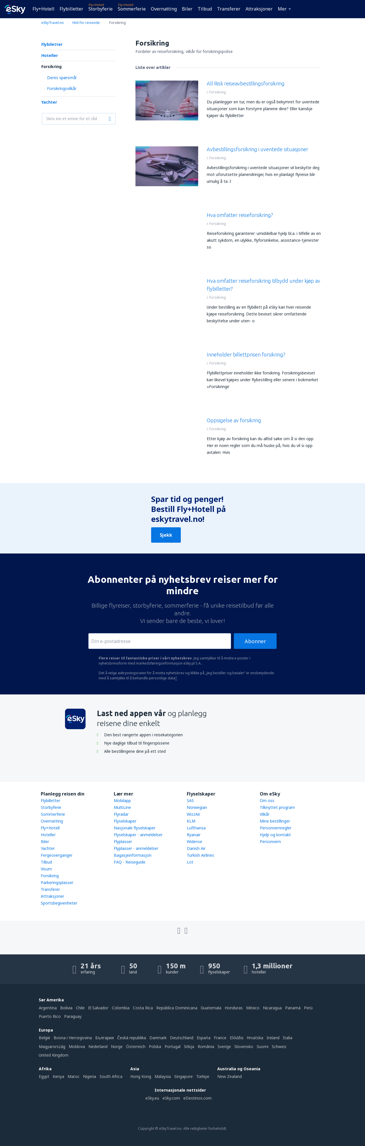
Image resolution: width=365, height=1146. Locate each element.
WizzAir (193, 814)
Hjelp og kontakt (275, 834)
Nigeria (89, 1076)
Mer (282, 9)
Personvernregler (275, 828)
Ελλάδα (236, 1037)
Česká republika (131, 1037)
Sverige (224, 1046)
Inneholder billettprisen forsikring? (246, 354)
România (206, 1046)
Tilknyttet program (277, 807)
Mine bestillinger (275, 821)
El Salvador (98, 1007)
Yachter (49, 102)
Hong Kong (140, 1076)
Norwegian (197, 807)
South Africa (111, 1076)
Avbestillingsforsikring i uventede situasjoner (257, 149)
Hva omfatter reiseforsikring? (240, 215)
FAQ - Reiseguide (129, 862)
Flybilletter (71, 9)
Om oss (267, 800)
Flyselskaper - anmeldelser (138, 834)
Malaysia (163, 1076)
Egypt (44, 1076)
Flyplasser (123, 841)
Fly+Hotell (43, 9)
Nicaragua (272, 1007)
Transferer (228, 9)
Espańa (203, 1037)
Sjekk (166, 535)
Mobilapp (122, 800)
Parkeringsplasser (57, 882)
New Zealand (229, 1076)
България (104, 1037)
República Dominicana (176, 1007)
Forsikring (51, 66)
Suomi (262, 1046)
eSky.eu (152, 1098)
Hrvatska (255, 1037)
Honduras (234, 1007)
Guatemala (211, 1007)
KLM (191, 821)
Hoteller (49, 55)
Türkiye (202, 1076)
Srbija (189, 1046)
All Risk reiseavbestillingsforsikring (246, 83)
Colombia (120, 1007)
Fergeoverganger (56, 855)
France (220, 1037)
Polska (155, 1046)
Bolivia (66, 1007)
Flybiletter (51, 44)
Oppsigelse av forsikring (234, 420)
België (44, 1037)
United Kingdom (53, 1055)
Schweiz (279, 1046)
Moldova (77, 1046)
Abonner (255, 641)
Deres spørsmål (61, 77)
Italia (287, 1037)
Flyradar (121, 814)
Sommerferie (132, 9)
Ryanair (193, 834)
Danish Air (196, 848)
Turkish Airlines (200, 855)
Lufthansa (196, 828)
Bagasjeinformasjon (132, 855)
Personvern (270, 841)
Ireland (273, 1037)
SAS (190, 800)
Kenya (58, 1076)
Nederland (98, 1046)
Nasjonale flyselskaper (134, 828)
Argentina (48, 1007)
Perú (308, 1007)
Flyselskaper (125, 821)
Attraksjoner (259, 9)
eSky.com (171, 1098)
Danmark (158, 1037)
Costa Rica (143, 1007)
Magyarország (52, 1046)
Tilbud (205, 9)
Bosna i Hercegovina (73, 1037)
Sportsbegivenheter (59, 903)
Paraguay (73, 1016)
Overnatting (164, 9)
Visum (46, 869)
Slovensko (243, 1046)
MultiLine (122, 807)
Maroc (74, 1076)
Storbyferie (100, 9)
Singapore (183, 1076)
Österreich (135, 1046)
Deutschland (181, 1037)
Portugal (173, 1046)
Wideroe (194, 841)
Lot (190, 862)
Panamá (293, 1007)
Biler (187, 9)
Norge (117, 1046)
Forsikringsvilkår (61, 88)
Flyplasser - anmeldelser (136, 848)
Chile (80, 1007)
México (252, 1007)
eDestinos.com (197, 1098)
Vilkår (264, 814)
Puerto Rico (50, 1016)
